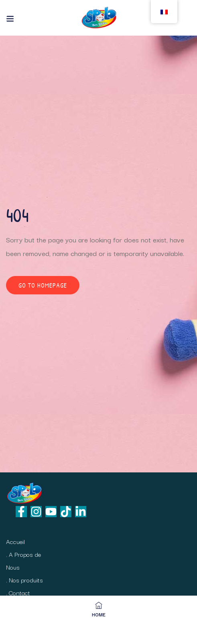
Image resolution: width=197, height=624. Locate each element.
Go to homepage (42, 285)
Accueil (15, 541)
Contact (19, 592)
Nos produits (26, 579)
